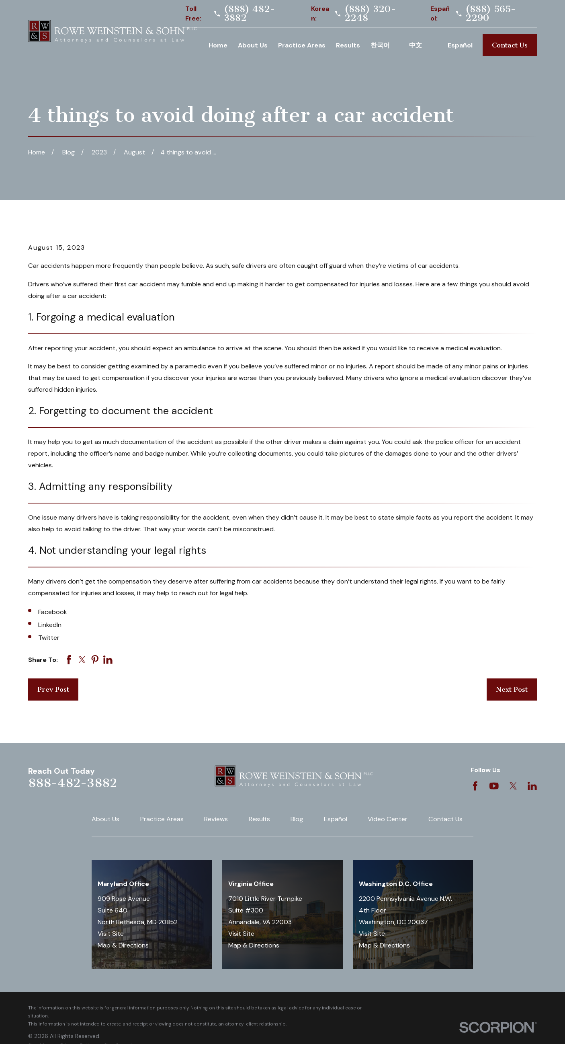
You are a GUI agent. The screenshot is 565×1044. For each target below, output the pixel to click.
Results (259, 819)
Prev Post (53, 689)
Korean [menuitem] (385, 45)
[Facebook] (475, 786)
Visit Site (111, 933)
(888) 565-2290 (490, 13)
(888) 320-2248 (370, 13)
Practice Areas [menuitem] (301, 45)
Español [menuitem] (460, 45)
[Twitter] (513, 786)
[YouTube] (494, 786)
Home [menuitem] (218, 45)
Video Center (387, 819)
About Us (105, 819)
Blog (297, 819)
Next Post (512, 689)
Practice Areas (162, 819)
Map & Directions (123, 945)
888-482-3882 (72, 783)
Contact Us (510, 45)
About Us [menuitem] (253, 45)
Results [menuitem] (348, 45)
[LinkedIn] (532, 786)
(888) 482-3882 (249, 13)
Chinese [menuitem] (423, 45)
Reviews (216, 819)
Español (335, 819)
